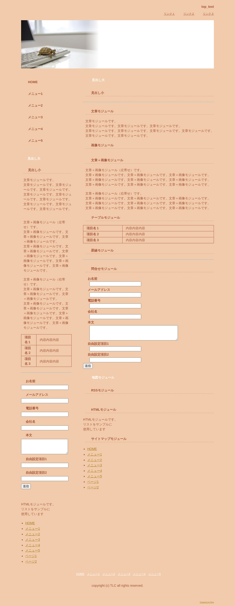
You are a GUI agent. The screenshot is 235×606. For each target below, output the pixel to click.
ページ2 (93, 490)
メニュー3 (94, 468)
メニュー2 (94, 462)
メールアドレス (99, 290)
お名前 (92, 278)
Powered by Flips (207, 605)
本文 (91, 322)
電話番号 (94, 300)
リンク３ (208, 13)
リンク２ (188, 13)
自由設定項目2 (98, 357)
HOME (92, 451)
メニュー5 (94, 479)
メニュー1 (94, 457)
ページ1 (93, 484)
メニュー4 (94, 473)
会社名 (92, 311)
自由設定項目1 (98, 346)
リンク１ (169, 13)
